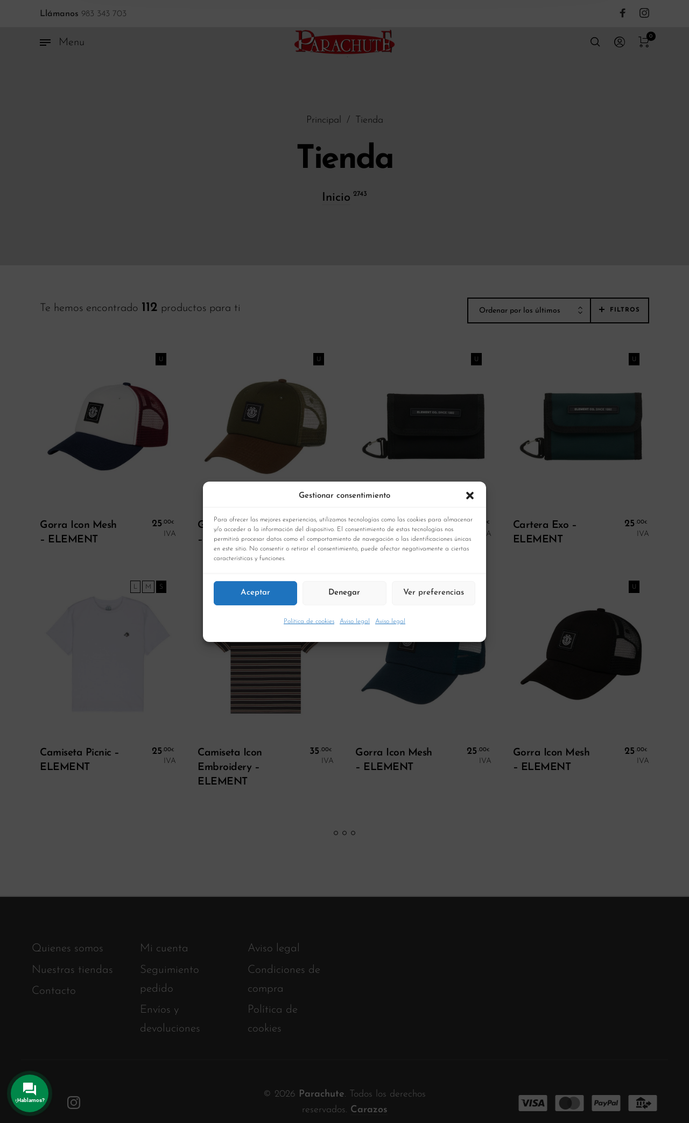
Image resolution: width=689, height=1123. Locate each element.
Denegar (344, 593)
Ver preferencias (433, 593)
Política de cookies (309, 621)
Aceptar (255, 593)
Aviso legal (355, 621)
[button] (470, 495)
